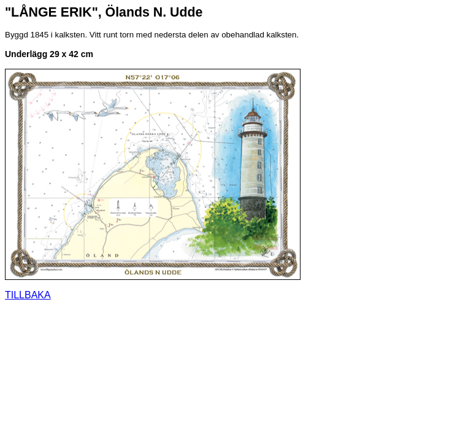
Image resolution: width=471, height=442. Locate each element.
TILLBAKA (28, 295)
